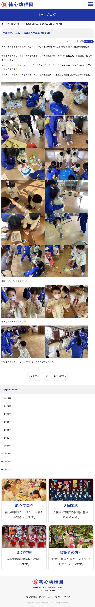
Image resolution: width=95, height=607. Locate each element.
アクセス (33, 597)
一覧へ (47, 376)
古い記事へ (34, 376)
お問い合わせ (47, 597)
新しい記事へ (60, 376)
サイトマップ (64, 597)
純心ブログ (88, 42)
